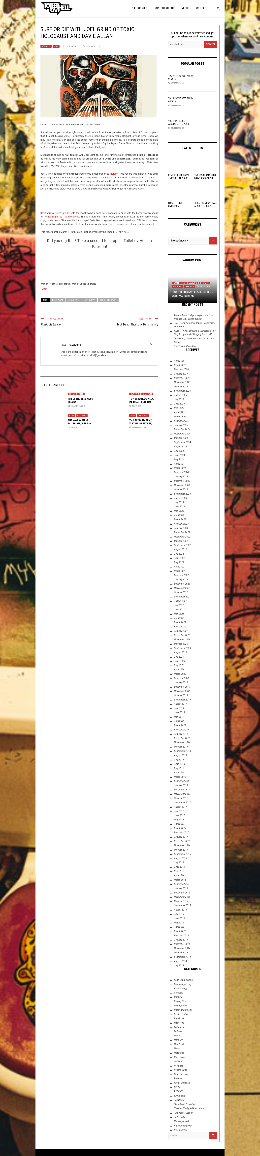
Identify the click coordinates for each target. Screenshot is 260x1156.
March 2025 (180, 416)
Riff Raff (178, 1087)
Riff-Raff (178, 1091)
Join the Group (164, 8)
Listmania (179, 1027)
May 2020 (179, 665)
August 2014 (180, 961)
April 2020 (179, 669)
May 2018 (179, 768)
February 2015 (181, 935)
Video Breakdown (183, 1125)
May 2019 (179, 716)
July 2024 (179, 451)
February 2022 (181, 575)
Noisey (114, 173)
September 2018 (182, 751)
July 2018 (179, 759)
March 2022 (180, 571)
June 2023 (179, 506)
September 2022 (182, 545)
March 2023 (180, 519)
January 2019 (181, 734)
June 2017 (179, 815)
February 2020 (181, 678)
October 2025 (181, 386)
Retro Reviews (181, 1074)
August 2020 (180, 652)
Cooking (178, 997)
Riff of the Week (76, 394)
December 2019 (182, 686)
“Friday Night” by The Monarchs (61, 216)
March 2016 (180, 879)
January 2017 (181, 836)
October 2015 (181, 901)
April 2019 (179, 721)
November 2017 (182, 794)
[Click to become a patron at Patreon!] (99, 265)
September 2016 (182, 854)
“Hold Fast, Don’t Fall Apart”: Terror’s (205, 206)
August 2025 (180, 395)
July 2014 (179, 965)
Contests (178, 992)
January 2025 (181, 425)
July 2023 (179, 502)
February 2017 (181, 832)
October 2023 (181, 489)
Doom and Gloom (183, 1010)
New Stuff (46, 46)
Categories (139, 8)
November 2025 (182, 382)
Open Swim (147, 394)
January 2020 (181, 682)
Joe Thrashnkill (73, 46)
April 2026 (179, 360)
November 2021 (182, 588)
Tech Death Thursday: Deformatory (137, 324)
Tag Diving (179, 1100)
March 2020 (180, 673)
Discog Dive (180, 1001)
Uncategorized (181, 1121)
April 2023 (179, 515)
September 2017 (182, 802)
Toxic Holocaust (108, 300)
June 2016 (179, 866)
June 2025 (179, 403)
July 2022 (179, 553)
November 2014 (182, 948)
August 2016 (180, 858)
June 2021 (179, 609)
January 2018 (181, 785)
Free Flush (179, 1018)
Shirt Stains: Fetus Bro (185, 346)
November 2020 (182, 639)
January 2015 (181, 939)
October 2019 (181, 695)
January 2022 (181, 579)
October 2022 (181, 541)
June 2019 (179, 712)
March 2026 (180, 365)
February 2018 (181, 781)
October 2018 (181, 746)
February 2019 (181, 729)
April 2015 (179, 927)
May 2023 (179, 511)
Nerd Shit (204, 283)
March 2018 (180, 777)
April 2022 (179, 566)
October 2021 (181, 592)
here (126, 231)
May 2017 (179, 819)
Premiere (178, 1065)
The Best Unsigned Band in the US (190, 1108)
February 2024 (181, 472)
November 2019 (182, 691)
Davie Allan (58, 300)
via (50, 324)
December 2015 (182, 892)
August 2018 (180, 755)
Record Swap (180, 1070)
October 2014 (181, 952)
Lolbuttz (193, 283)
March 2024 (180, 468)
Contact (202, 8)
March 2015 (180, 931)
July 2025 (179, 399)
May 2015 (179, 922)
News (56, 46)
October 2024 (181, 438)
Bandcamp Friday (183, 984)
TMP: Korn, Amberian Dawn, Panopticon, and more (205, 178)
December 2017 (182, 789)
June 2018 (179, 764)
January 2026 (181, 373)
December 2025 (182, 378)
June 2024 (179, 455)
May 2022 (179, 562)
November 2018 (182, 742)
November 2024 (182, 433)
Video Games (180, 1130)
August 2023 (180, 498)
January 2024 (181, 476)
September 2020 (182, 648)
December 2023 (182, 481)
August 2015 (180, 909)
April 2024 (179, 463)
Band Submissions (183, 980)
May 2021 (179, 614)
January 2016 (181, 888)
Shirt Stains (179, 1095)
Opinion (178, 1061)
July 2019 (179, 708)
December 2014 (182, 944)
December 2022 (182, 532)
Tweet (43, 288)
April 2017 (179, 824)
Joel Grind (73, 300)
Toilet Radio (180, 1117)
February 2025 (181, 421)
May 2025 (179, 408)
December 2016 (182, 841)
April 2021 (179, 618)
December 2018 (182, 738)
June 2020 (179, 661)
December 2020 (182, 635)
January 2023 (181, 528)
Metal (177, 1035)
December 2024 (182, 429)
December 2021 (182, 583)
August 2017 (180, 807)
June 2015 (179, 918)
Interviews (179, 1023)
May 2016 (179, 871)
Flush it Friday (179, 283)
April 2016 (179, 875)
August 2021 (180, 601)
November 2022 (182, 536)
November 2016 (182, 845)
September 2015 (182, 905)
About (185, 8)
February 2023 (181, 523)
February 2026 (181, 369)
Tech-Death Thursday (184, 1104)
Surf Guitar (89, 300)
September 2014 (182, 957)
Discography (180, 1005)
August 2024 (180, 446)
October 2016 (181, 849)
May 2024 (179, 459)
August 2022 (180, 549)
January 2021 (181, 631)
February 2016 (181, 884)
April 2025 (179, 412)
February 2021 (181, 626)
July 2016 (179, 862)
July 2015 (179, 914)
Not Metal (179, 1052)
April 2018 (179, 772)
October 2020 (181, 644)
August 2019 (180, 703)
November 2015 (182, 896)
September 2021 (182, 596)
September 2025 (182, 390)
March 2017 (180, 828)
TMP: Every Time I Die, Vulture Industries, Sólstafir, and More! (141, 423)
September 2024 (182, 442)
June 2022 (179, 558)
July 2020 (179, 656)
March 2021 (180, 622)
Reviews (178, 1078)
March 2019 (180, 725)
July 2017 (179, 811)
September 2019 (182, 699)
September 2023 (182, 493)
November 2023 (182, 485)
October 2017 (181, 798)
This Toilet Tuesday (183, 1112)
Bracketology (180, 988)
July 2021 (179, 605)
